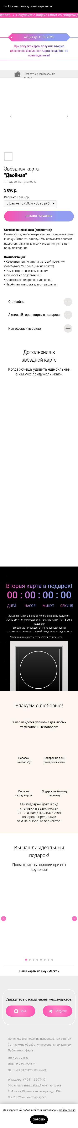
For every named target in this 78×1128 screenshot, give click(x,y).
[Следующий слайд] (67, 116)
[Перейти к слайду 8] (52, 960)
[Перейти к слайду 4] (37, 960)
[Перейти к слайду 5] (41, 960)
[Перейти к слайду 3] (33, 960)
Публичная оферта (20, 1050)
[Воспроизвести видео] (39, 918)
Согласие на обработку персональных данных (39, 1044)
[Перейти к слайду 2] (30, 960)
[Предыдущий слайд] (10, 116)
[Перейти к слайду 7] (48, 960)
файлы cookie (67, 1110)
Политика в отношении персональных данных (39, 1038)
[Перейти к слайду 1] (26, 960)
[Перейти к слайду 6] (45, 960)
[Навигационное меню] (71, 6)
